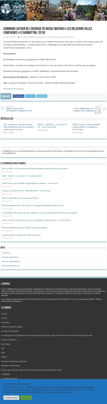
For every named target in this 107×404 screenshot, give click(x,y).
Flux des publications (10, 257)
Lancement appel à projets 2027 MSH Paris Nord (21, 235)
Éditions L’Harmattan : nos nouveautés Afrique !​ (20, 198)
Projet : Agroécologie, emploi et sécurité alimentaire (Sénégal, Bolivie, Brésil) (31, 370)
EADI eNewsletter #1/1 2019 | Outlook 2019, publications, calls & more (86, 110)
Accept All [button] (26, 398)
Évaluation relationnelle (10, 366)
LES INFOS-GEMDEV (27, 37)
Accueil (4, 314)
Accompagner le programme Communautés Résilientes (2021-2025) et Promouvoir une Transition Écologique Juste (46, 335)
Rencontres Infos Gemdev (64, 37)
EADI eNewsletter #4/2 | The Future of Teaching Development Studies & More (33, 205)
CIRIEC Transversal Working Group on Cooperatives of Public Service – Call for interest (36, 220)
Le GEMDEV (5, 374)
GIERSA (4, 357)
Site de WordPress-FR (10, 266)
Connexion (6, 253)
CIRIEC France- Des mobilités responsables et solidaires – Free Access (86, 127)
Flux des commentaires (11, 261)
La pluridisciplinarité (9, 379)
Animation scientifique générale (13, 361)
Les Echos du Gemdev (9, 331)
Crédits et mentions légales (12, 327)
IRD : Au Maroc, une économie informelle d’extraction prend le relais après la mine (18, 127)
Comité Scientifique (9, 340)
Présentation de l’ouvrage (13, 89)
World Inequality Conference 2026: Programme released (24, 228)
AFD (2, 348)
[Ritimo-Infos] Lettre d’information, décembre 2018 (20, 109)
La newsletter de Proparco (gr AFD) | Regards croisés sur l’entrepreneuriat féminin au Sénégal (39, 213)
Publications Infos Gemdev (44, 37)
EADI (3, 353)
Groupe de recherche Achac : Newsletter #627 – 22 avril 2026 (26, 191)
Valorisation (6, 344)
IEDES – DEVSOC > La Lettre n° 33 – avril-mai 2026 (52, 125)
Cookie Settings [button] (11, 398)
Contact (4, 318)
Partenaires (5, 322)
